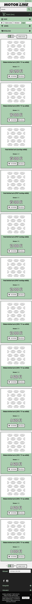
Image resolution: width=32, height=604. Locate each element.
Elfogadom (26, 597)
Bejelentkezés (29, 1)
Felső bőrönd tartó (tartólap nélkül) (16, 150)
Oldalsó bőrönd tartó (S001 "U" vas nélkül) (16, 62)
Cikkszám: (15, 66)
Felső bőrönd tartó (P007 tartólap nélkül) (16, 193)
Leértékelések (6, 31)
